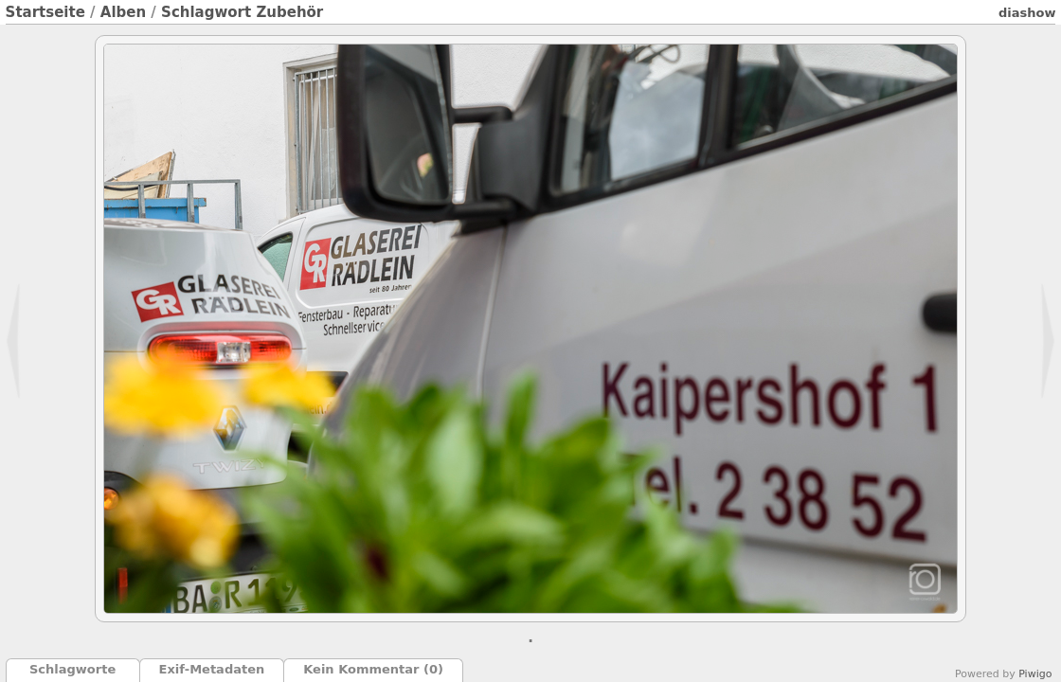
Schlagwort (206, 12)
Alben (123, 12)
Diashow (1026, 13)
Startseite (45, 12)
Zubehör (289, 12)
